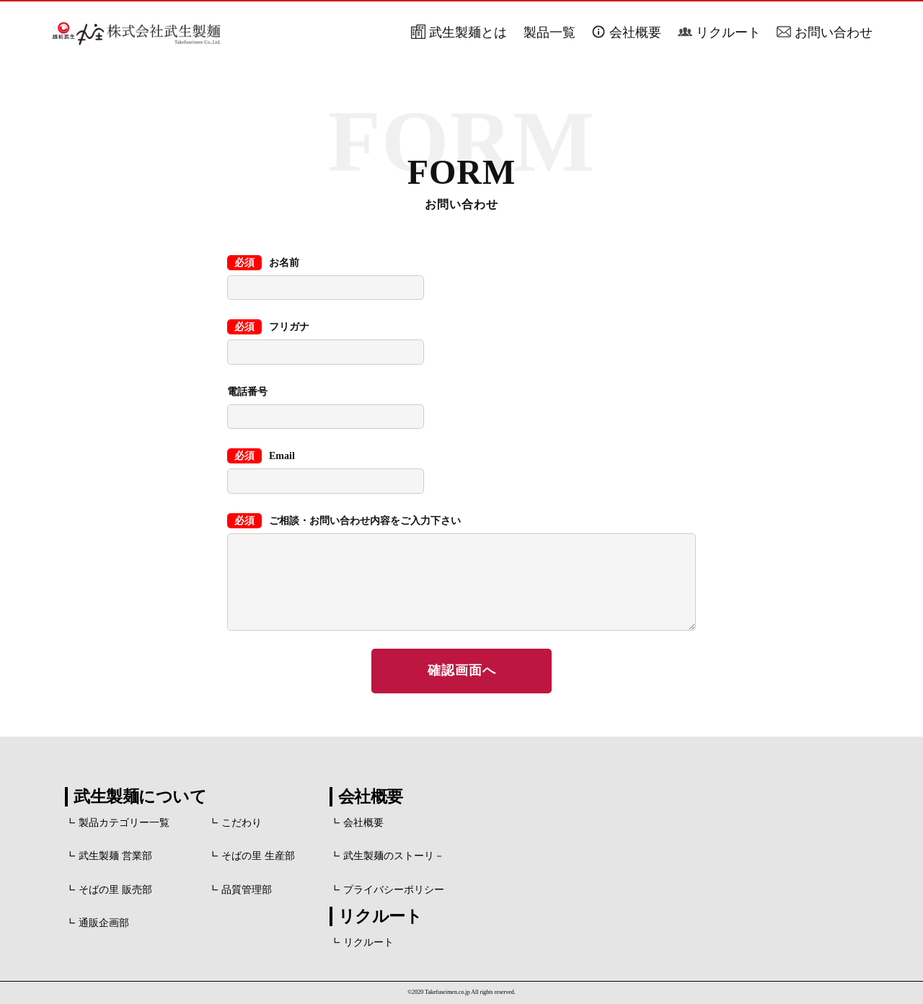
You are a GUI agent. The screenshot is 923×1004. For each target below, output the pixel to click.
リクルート (728, 32)
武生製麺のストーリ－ (393, 855)
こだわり (241, 822)
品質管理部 (246, 889)
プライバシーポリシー (393, 889)
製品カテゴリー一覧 (124, 822)
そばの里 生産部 (258, 855)
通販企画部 (104, 923)
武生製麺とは (468, 32)
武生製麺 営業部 (115, 855)
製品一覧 (549, 32)
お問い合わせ (834, 32)
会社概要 (635, 32)
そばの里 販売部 (115, 889)
